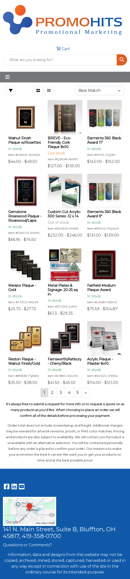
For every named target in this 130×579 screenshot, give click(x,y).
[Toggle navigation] (7, 77)
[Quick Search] (60, 59)
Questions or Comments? (27, 545)
